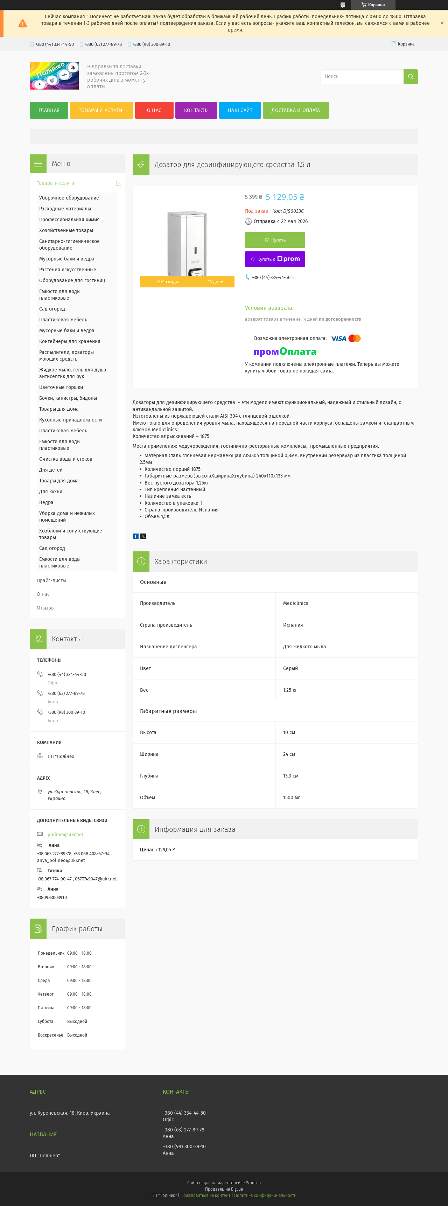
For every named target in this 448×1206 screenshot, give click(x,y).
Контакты (196, 110)
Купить (278, 240)
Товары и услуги (101, 110)
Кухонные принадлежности (70, 420)
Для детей (51, 470)
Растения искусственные (67, 270)
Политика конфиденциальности (265, 1195)
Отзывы (46, 608)
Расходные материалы (65, 209)
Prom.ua (253, 1182)
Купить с (278, 259)
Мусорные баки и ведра (66, 259)
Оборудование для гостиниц (72, 281)
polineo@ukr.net (65, 834)
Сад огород (52, 309)
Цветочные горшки (61, 387)
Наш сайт (240, 110)
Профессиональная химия (69, 220)
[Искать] (411, 76)
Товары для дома (59, 409)
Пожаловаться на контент (205, 1195)
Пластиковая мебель (63, 320)
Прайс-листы (51, 581)
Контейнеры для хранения (69, 341)
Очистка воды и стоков (65, 459)
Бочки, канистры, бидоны (68, 398)
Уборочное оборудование (69, 198)
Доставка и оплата (296, 110)
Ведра (46, 503)
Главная (48, 110)
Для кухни (50, 492)
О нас (154, 110)
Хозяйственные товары (66, 230)
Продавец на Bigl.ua (224, 1189)
